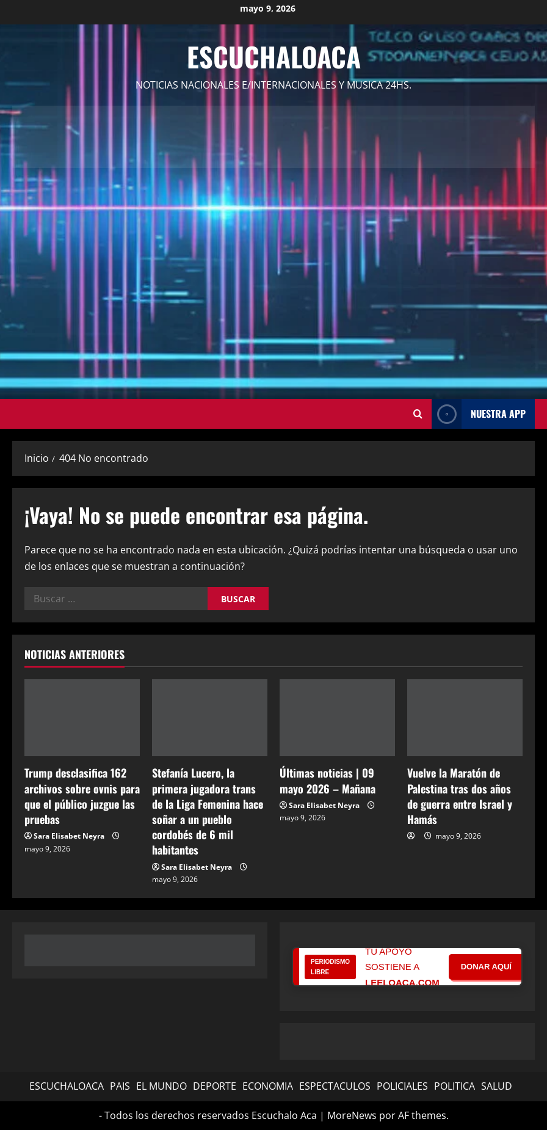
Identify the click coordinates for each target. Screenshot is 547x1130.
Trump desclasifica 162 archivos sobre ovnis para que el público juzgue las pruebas (82, 796)
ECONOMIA (267, 1086)
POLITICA (454, 1086)
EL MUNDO (161, 1086)
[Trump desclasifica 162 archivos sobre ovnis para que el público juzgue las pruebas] (82, 717)
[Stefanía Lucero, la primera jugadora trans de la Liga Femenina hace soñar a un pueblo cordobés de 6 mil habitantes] (209, 717)
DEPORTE (214, 1086)
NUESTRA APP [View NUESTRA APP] (479, 414)
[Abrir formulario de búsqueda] (417, 414)
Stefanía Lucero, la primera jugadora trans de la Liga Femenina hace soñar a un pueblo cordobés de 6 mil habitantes (207, 811)
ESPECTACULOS (335, 1086)
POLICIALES (402, 1086)
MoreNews (352, 1115)
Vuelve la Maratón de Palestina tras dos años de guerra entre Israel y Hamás (459, 796)
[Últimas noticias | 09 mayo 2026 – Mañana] (337, 717)
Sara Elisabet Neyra (69, 836)
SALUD (496, 1086)
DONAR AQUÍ (486, 966)
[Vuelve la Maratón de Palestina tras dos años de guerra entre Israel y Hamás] (465, 717)
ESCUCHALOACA (66, 1086)
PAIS (120, 1086)
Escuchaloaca (274, 56)
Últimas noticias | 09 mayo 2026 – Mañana (327, 780)
